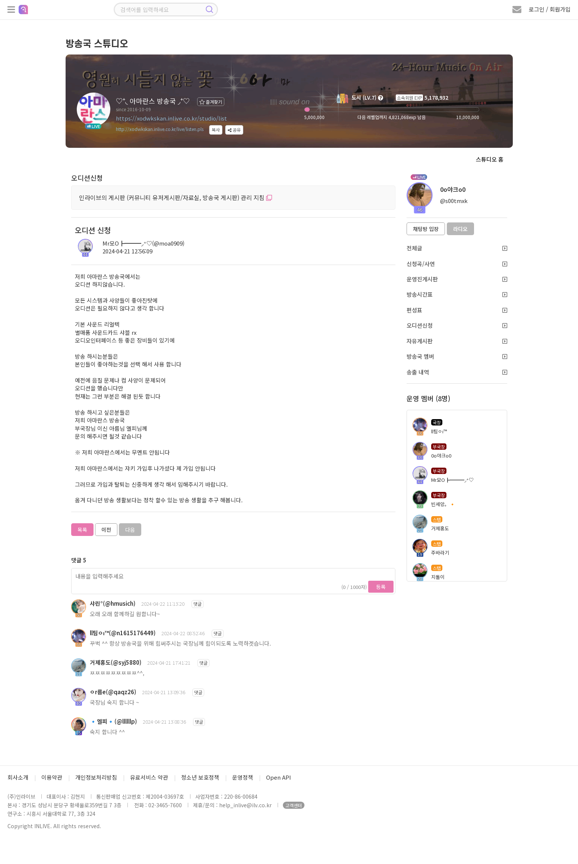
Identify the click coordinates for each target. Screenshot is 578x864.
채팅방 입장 (426, 229)
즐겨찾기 (210, 102)
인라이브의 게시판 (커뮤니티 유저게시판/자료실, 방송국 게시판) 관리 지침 (175, 197)
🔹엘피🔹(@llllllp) (113, 721)
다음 (130, 529)
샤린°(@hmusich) (113, 603)
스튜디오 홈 (489, 159)
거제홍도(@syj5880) (116, 662)
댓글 (197, 604)
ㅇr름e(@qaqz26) (113, 692)
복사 (216, 130)
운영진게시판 (457, 279)
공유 (234, 130)
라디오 (460, 229)
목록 (82, 529)
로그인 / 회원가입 (550, 9)
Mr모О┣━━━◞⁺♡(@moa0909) (143, 243)
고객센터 (293, 805)
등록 (381, 586)
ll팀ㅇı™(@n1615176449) (123, 633)
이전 (106, 529)
